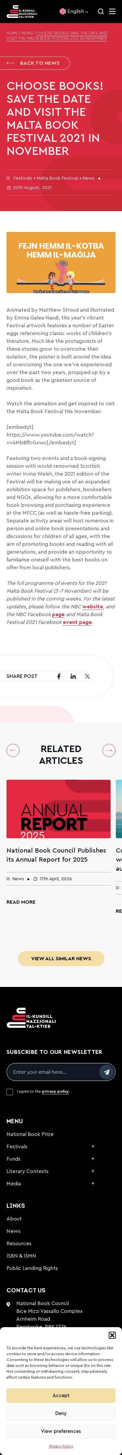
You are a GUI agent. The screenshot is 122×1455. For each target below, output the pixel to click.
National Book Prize (30, 1134)
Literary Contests (27, 1171)
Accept (61, 1395)
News (27, 33)
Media (14, 1183)
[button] (112, 1335)
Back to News (33, 63)
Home (12, 33)
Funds (13, 1159)
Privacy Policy (61, 1446)
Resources (19, 1243)
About (14, 1218)
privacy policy (55, 1091)
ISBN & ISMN (21, 1256)
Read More (21, 902)
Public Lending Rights (32, 1268)
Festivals (17, 1146)
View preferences (61, 1431)
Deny (61, 1413)
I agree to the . (43, 1091)
